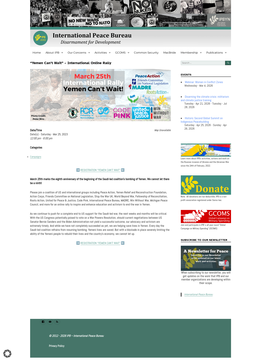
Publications (214, 52)
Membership (189, 52)
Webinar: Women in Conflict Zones (204, 82)
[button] (7, 353)
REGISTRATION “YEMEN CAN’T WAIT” (100, 170)
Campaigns (35, 156)
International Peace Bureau (198, 294)
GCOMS (120, 52)
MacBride (169, 52)
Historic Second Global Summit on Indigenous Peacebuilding (202, 120)
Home (36, 52)
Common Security (146, 52)
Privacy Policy (56, 345)
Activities (101, 52)
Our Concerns (77, 52)
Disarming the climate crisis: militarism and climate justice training (205, 98)
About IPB (52, 52)
